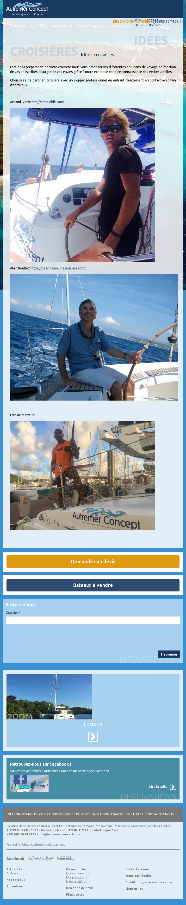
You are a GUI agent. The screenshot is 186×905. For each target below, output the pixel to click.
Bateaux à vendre (93, 585)
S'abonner (169, 654)
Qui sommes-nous (22, 814)
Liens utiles (133, 814)
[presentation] (42, 637)
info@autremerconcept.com (59, 834)
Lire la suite (158, 787)
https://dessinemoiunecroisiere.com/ (58, 268)
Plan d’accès (75, 894)
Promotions (62, 26)
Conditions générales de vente (65, 814)
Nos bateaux (39, 26)
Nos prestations (76, 877)
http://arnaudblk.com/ (47, 102)
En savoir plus (119, 26)
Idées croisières (76, 881)
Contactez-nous (160, 814)
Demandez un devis (93, 561)
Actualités (16, 26)
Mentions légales (107, 814)
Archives (12, 873)
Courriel (13, 613)
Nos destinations (89, 26)
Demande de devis (79, 888)
